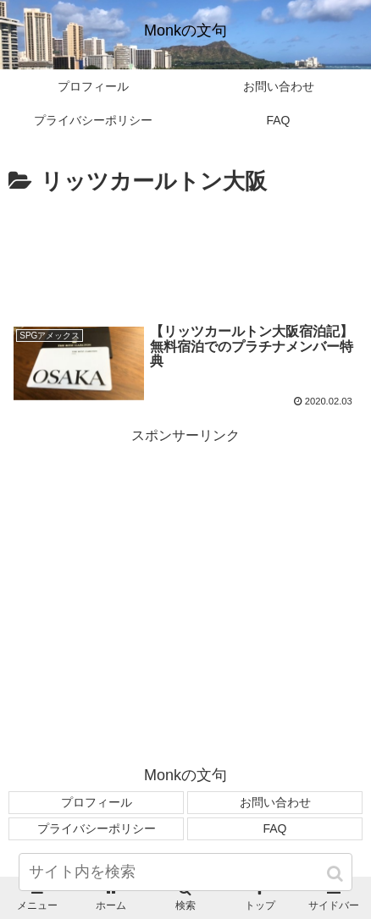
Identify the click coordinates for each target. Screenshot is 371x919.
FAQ (274, 828)
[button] (336, 873)
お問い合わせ (275, 802)
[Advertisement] (185, 252)
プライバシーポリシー (96, 828)
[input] (185, 872)
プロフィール (96, 802)
